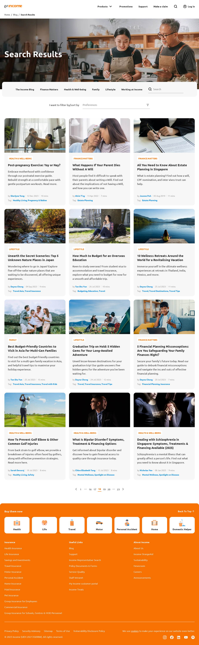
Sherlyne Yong (17, 195)
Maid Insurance (12, 589)
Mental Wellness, (86, 474)
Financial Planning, (151, 384)
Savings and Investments (17, 559)
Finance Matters (49, 89)
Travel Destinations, (159, 291)
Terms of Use (63, 630)
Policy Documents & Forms (83, 565)
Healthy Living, (20, 200)
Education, (93, 291)
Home (7, 14)
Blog (15, 14)
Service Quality (77, 571)
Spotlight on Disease (104, 474)
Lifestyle (110, 89)
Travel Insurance (33, 291)
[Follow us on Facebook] (172, 637)
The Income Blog (25, 89)
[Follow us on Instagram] (165, 637)
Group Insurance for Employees (20, 601)
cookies (135, 630)
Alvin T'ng (80, 195)
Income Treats (76, 589)
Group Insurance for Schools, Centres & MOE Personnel (33, 612)
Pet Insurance (11, 595)
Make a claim (160, 6)
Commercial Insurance (15, 607)
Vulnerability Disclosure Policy (89, 630)
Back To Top (186, 511)
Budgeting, (83, 291)
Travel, (145, 291)
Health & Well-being (75, 89)
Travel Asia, (19, 291)
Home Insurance (12, 583)
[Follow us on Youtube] (186, 637)
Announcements (142, 577)
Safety (31, 474)
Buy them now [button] (13, 511)
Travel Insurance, (33, 384)
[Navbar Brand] (13, 6)
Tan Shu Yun (81, 286)
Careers (138, 571)
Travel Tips (174, 291)
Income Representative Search (85, 559)
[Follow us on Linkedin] (179, 637)
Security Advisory (31, 630)
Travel (102, 291)
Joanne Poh (145, 195)
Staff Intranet (76, 577)
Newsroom (139, 565)
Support (143, 6)
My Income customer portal (83, 583)
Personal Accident (13, 577)
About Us (138, 548)
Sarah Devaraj (17, 470)
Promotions (126, 6)
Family (96, 89)
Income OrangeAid (143, 554)
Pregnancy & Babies (37, 200)
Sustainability (141, 559)
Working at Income (131, 89)
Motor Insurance (12, 571)
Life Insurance (11, 554)
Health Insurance (13, 548)
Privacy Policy (11, 630)
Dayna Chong (17, 286)
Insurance (165, 384)
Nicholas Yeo (146, 470)
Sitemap (48, 630)
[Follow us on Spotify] (193, 637)
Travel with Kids (49, 384)
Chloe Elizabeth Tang (85, 470)
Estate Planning (85, 200)
